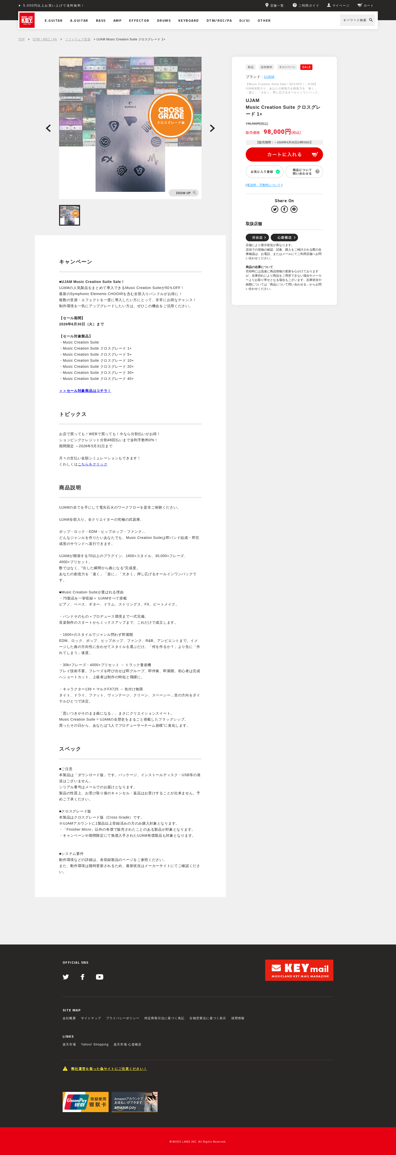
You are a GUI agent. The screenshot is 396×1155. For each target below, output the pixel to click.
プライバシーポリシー (122, 1018)
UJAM (269, 77)
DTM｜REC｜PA (45, 39)
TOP (21, 39)
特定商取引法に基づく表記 (164, 1018)
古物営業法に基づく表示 (207, 1018)
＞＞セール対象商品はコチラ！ (85, 391)
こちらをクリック (93, 464)
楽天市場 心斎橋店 (127, 1044)
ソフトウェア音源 (78, 39)
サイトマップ (91, 1018)
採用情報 (238, 1018)
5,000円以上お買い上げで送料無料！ (54, 5)
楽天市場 (69, 1044)
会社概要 (69, 1018)
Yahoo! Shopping (95, 1044)
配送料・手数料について (264, 185)
